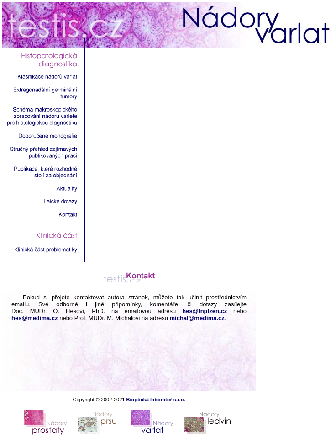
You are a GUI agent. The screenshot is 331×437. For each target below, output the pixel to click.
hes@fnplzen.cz (204, 311)
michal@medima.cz (197, 317)
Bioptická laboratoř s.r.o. (155, 399)
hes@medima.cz (34, 317)
